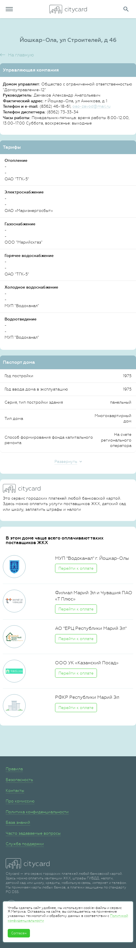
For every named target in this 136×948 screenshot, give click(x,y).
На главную (21, 55)
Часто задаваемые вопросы (33, 833)
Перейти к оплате (76, 568)
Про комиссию (20, 801)
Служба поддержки (25, 843)
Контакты (15, 790)
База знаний (18, 822)
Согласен (19, 933)
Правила (14, 769)
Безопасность (19, 779)
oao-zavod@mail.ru (91, 106)
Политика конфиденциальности (37, 812)
